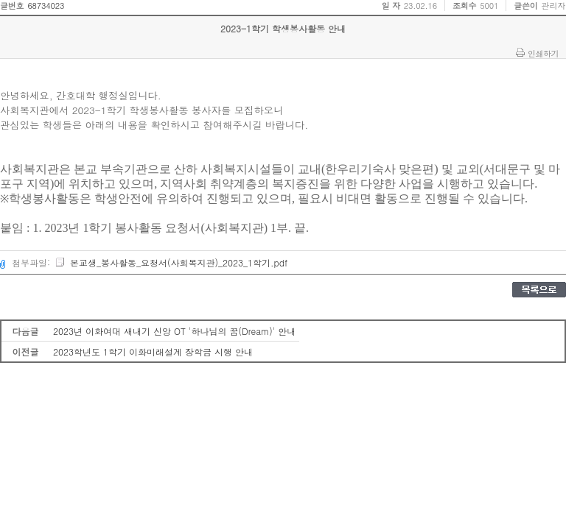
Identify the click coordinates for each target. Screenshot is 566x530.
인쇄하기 (543, 53)
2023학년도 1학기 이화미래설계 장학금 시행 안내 (153, 351)
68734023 (45, 5)
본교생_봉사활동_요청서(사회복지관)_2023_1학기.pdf (171, 262)
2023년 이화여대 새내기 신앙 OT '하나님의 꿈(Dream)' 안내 (174, 331)
